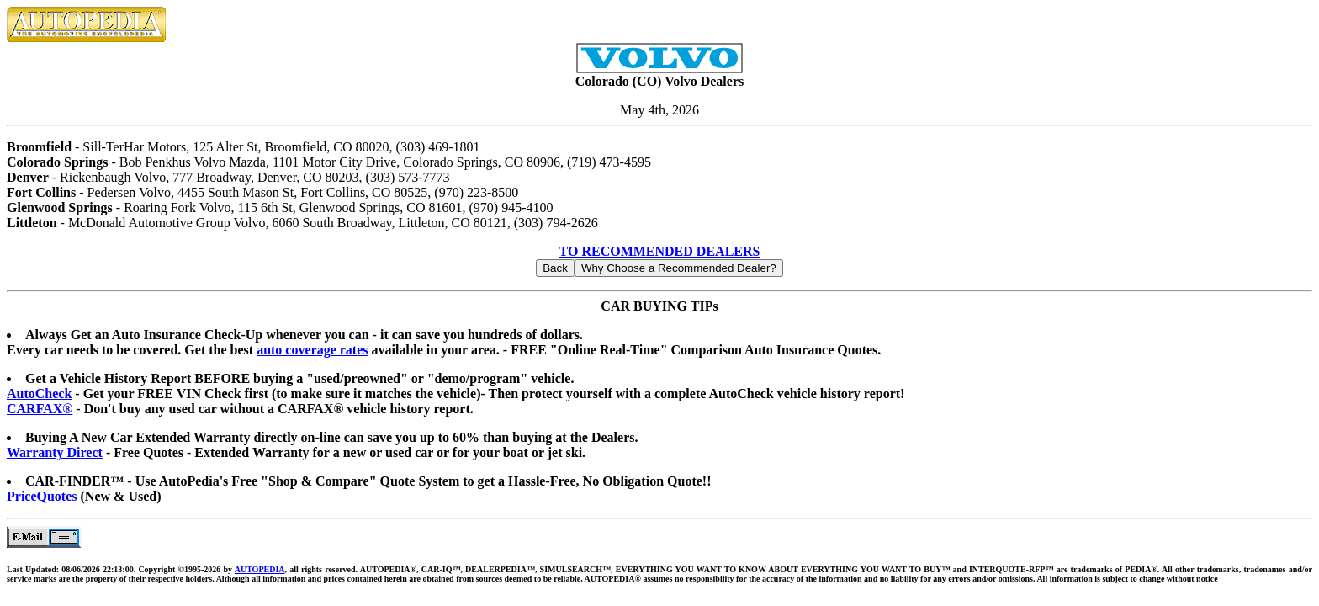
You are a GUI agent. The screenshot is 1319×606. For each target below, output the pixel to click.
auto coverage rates (312, 350)
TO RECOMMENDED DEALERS (659, 251)
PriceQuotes (42, 496)
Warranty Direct (55, 452)
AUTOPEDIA (260, 569)
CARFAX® (39, 408)
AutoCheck (39, 393)
